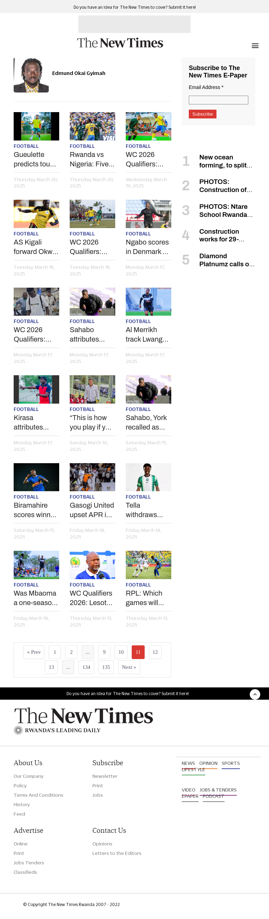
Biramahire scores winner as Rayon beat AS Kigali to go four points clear (36, 510)
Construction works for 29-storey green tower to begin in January (214, 243)
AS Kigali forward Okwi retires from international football (34, 247)
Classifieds (25, 872)
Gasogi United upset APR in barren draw (92, 510)
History (22, 804)
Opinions (102, 843)
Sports (231, 763)
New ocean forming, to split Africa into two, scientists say (214, 169)
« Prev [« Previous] (34, 652)
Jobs (97, 795)
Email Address (206, 87)
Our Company (28, 776)
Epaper (190, 796)
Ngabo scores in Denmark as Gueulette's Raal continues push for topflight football (148, 247)
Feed (19, 814)
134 (86, 667)
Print (97, 785)
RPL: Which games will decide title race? (144, 598)
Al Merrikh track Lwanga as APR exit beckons (146, 335)
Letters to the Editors (117, 853)
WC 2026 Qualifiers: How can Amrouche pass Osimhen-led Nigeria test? (146, 160)
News (188, 763)
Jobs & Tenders (218, 790)
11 (138, 652)
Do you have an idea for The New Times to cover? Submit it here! (135, 7)
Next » (129, 667)
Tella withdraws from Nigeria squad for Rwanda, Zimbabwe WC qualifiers (146, 510)
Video (188, 790)
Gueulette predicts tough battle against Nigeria (36, 160)
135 (106, 667)
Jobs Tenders (29, 862)
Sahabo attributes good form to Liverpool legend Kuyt (89, 335)
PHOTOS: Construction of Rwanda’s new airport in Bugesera (218, 193)
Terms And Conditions (38, 795)
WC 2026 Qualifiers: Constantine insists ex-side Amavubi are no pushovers (91, 247)
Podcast (214, 796)
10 (121, 652)
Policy (20, 785)
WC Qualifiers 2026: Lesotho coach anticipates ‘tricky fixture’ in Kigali (92, 598)
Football (26, 146)
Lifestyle (193, 769)
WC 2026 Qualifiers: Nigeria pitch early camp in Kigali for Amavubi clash (34, 335)
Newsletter (104, 776)
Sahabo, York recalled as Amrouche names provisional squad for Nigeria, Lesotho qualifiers (146, 423)
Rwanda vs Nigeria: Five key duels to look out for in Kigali (90, 160)
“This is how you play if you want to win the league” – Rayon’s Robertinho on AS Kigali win (92, 423)
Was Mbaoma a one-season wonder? (35, 598)
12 (155, 652)
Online (21, 843)
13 (51, 667)
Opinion (208, 763)
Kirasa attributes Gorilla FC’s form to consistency (32, 423)
